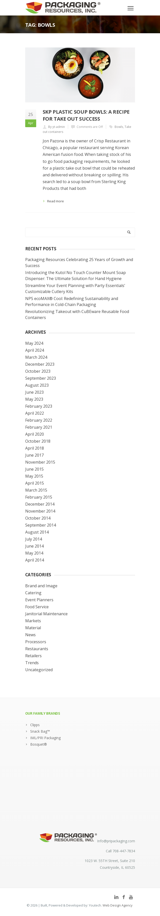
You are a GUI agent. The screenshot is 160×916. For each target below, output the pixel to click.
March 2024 (36, 357)
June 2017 (34, 455)
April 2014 (34, 560)
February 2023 (38, 406)
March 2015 (36, 490)
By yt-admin (56, 127)
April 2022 (34, 413)
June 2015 (34, 469)
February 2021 (38, 427)
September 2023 (40, 378)
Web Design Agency (118, 905)
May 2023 (34, 399)
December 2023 (39, 364)
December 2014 (39, 504)
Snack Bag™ (40, 731)
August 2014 (37, 532)
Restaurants (36, 648)
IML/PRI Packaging (45, 737)
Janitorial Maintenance (46, 613)
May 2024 (34, 343)
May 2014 (34, 553)
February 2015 (38, 497)
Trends (32, 662)
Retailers (33, 655)
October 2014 (37, 518)
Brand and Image (41, 586)
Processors (35, 641)
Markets (33, 620)
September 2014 (40, 525)
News (30, 634)
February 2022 (38, 420)
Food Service (37, 607)
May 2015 (34, 476)
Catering (33, 593)
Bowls (119, 127)
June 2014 (34, 546)
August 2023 (37, 385)
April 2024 (34, 350)
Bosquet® (38, 744)
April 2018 (34, 448)
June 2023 (34, 392)
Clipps (35, 724)
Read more (55, 201)
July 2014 (33, 539)
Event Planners (39, 600)
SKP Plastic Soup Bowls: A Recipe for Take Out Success (86, 115)
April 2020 (34, 434)
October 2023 (37, 371)
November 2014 (40, 511)
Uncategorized (39, 669)
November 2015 (40, 462)
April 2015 (34, 483)
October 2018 (37, 441)
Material (33, 627)
